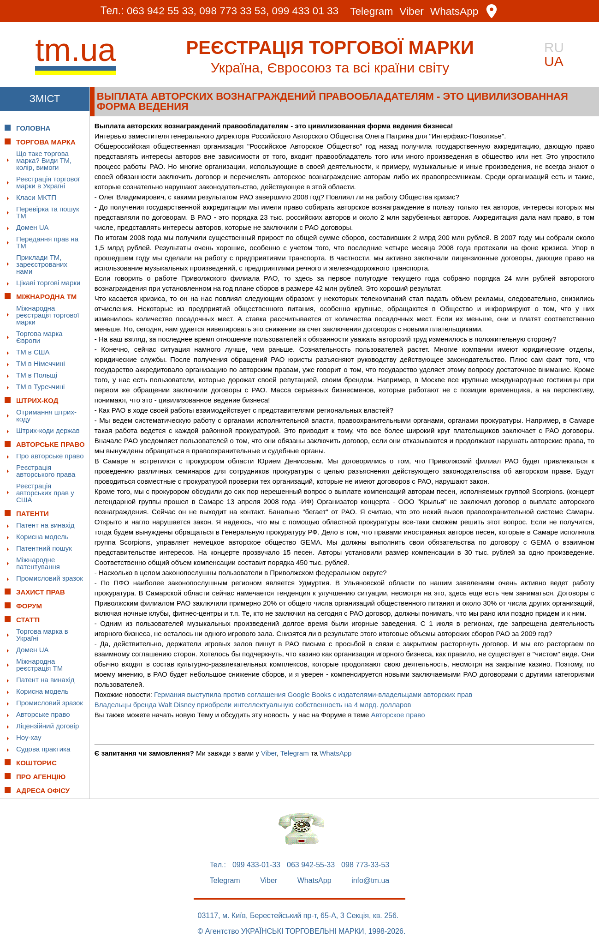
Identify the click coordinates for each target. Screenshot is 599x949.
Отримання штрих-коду (46, 415)
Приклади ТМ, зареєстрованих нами (41, 264)
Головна (33, 128)
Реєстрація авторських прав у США (45, 492)
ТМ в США (33, 351)
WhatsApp (456, 11)
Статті (28, 620)
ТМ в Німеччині (40, 363)
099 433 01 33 (305, 11)
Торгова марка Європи (39, 337)
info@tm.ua (370, 880)
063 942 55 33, (159, 11)
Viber (413, 11)
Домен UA (32, 227)
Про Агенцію (40, 777)
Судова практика (43, 748)
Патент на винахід (45, 525)
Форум (29, 606)
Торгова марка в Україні (42, 635)
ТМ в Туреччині (40, 386)
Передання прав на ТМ (47, 242)
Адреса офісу (43, 790)
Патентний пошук (44, 548)
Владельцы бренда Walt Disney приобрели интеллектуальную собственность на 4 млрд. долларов (253, 705)
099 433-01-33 (256, 865)
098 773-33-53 (365, 865)
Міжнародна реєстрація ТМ (39, 665)
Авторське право (43, 714)
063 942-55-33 (311, 865)
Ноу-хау (29, 737)
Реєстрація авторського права (45, 471)
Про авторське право (50, 455)
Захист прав (40, 592)
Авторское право (398, 715)
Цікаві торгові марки (48, 282)
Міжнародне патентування (38, 563)
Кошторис (36, 763)
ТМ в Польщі (36, 375)
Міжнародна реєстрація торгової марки (47, 315)
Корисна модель (42, 536)
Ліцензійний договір (47, 725)
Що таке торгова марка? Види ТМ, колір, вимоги (43, 160)
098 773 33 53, (233, 11)
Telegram (373, 11)
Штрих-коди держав (48, 430)
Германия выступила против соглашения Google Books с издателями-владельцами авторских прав (313, 694)
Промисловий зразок (49, 578)
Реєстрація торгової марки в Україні (48, 182)
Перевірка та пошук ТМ (47, 212)
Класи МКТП (36, 197)
